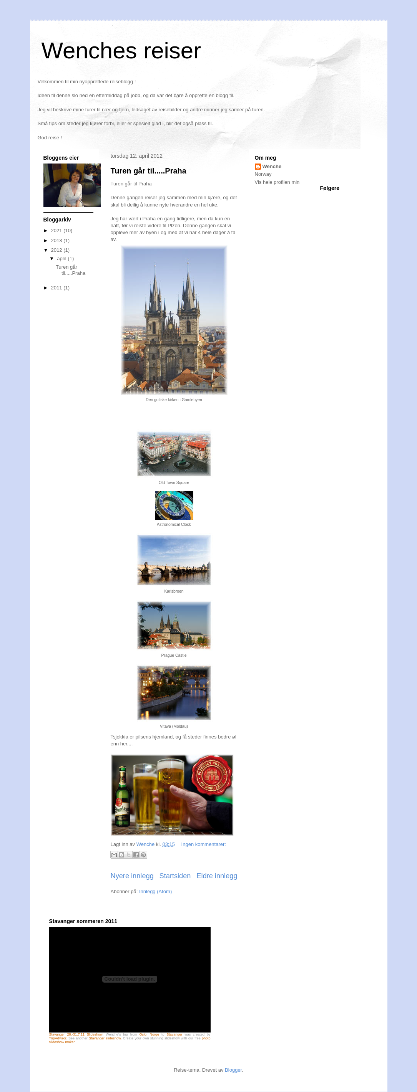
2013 (57, 240)
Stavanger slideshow (105, 1038)
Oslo (143, 1034)
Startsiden (175, 876)
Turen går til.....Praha (148, 171)
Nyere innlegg (132, 876)
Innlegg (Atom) (155, 891)
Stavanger (174, 1034)
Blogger (233, 1070)
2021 (57, 230)
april (62, 258)
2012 (57, 250)
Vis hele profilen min (277, 182)
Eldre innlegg (216, 876)
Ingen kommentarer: (203, 844)
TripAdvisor (57, 1038)
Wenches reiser (121, 50)
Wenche (272, 166)
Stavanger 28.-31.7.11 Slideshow (76, 1034)
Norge (154, 1034)
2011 (57, 288)
